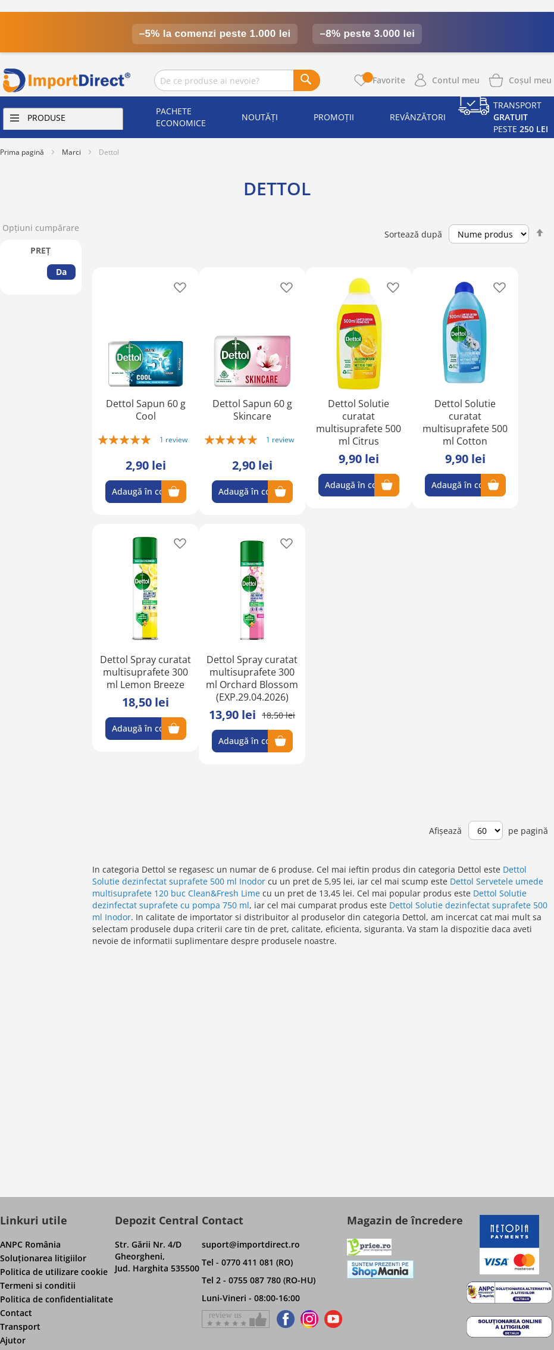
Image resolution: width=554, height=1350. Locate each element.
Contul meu (456, 80)
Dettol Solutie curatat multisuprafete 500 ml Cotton (465, 422)
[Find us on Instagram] (309, 1319)
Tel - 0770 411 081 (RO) (247, 1262)
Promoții (334, 117)
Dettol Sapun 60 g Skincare (252, 410)
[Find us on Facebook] (284, 1319)
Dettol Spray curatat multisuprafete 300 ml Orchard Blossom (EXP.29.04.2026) (252, 678)
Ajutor (13, 1340)
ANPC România (30, 1244)
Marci (71, 152)
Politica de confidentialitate (56, 1299)
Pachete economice (181, 117)
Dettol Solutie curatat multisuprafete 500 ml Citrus (358, 422)
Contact (16, 1312)
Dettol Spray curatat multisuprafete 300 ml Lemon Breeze (145, 672)
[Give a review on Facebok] (236, 1319)
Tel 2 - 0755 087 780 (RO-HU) (258, 1280)
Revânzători (418, 117)
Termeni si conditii (38, 1285)
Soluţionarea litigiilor (43, 1258)
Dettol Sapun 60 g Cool (146, 410)
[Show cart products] (530, 79)
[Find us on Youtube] (333, 1319)
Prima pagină (22, 152)
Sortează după (413, 234)
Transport (20, 1326)
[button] (176, 286)
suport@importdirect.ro (251, 1244)
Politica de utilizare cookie (54, 1271)
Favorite (383, 80)
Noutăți (260, 117)
